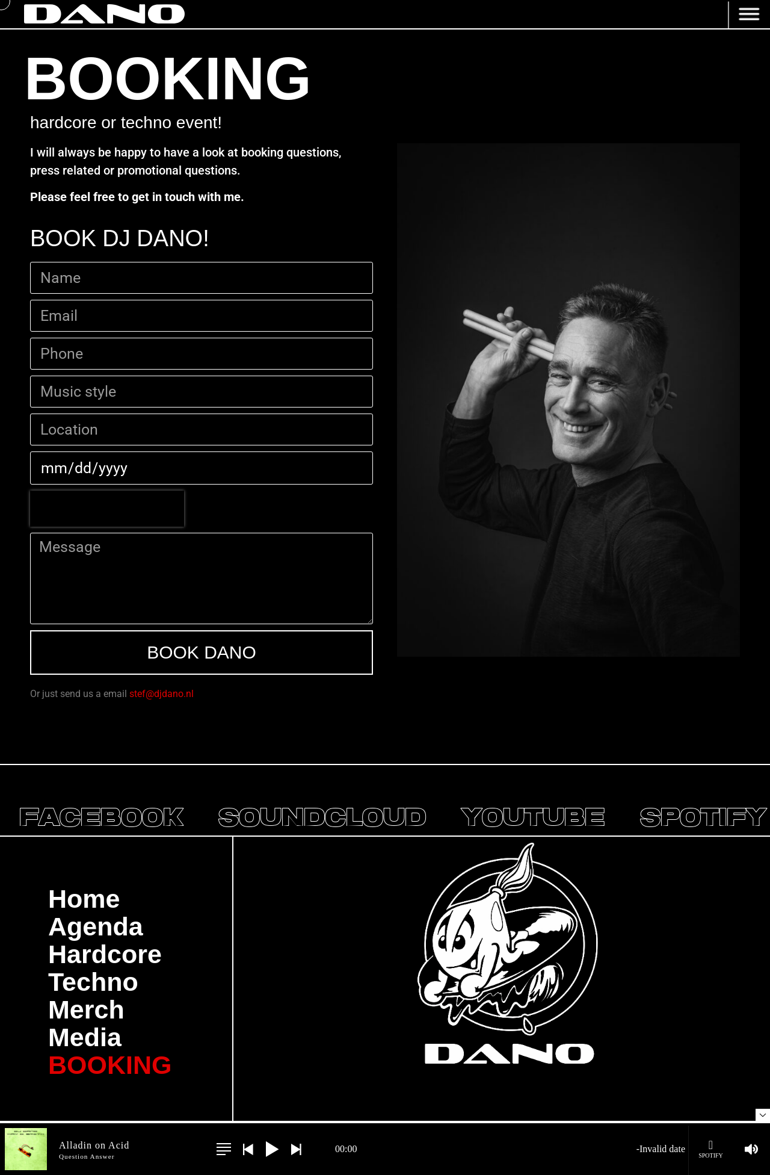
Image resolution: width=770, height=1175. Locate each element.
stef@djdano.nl (161, 693)
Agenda (95, 926)
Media (85, 1037)
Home (84, 899)
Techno (93, 982)
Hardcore (105, 954)
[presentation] (107, 509)
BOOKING (109, 1065)
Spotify (710, 1149)
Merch (86, 1009)
